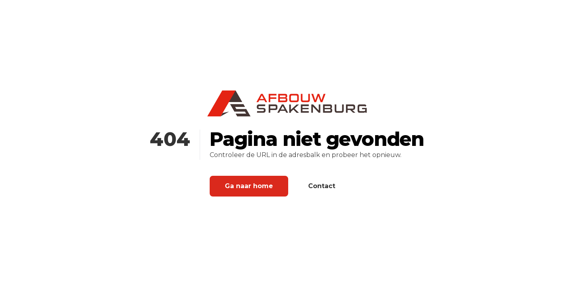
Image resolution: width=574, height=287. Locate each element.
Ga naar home (249, 186)
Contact (321, 186)
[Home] (287, 103)
